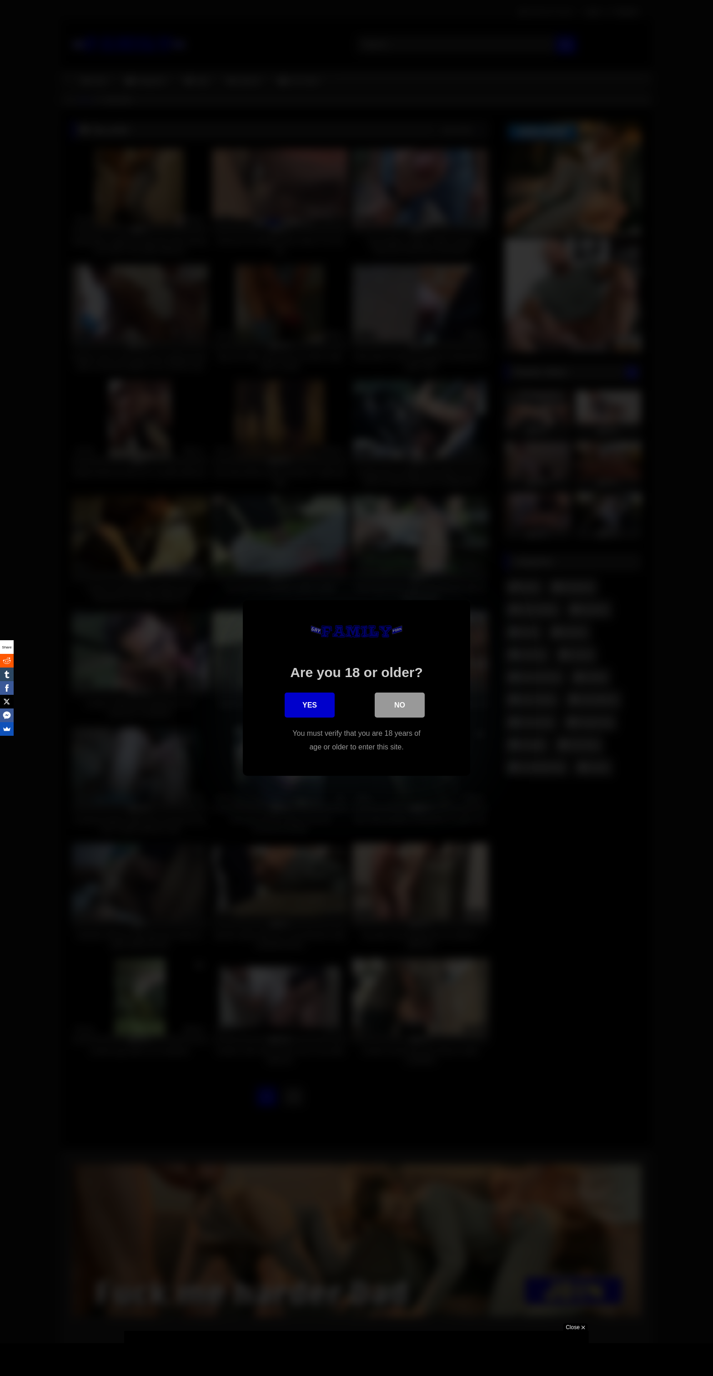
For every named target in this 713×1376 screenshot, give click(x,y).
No (399, 705)
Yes (309, 705)
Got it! (456, 1359)
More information (506, 1359)
